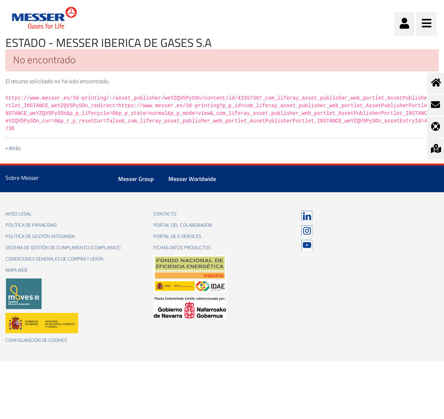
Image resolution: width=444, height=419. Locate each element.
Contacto (164, 214)
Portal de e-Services (177, 236)
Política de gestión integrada (40, 236)
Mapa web (16, 270)
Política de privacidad (30, 225)
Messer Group (136, 178)
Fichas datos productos (182, 247)
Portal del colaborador (182, 225)
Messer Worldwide (192, 178)
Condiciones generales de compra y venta (54, 259)
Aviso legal (18, 214)
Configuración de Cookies (36, 340)
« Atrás (12, 148)
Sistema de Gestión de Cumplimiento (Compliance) (63, 247)
